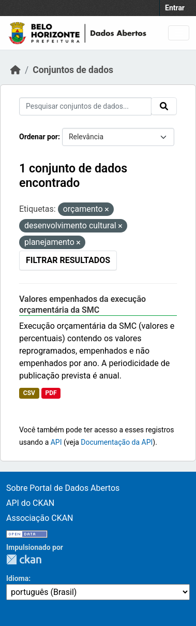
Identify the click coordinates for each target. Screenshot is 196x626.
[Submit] (164, 106)
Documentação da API (117, 442)
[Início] (15, 70)
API (56, 442)
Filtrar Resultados (68, 260)
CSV (29, 393)
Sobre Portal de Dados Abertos (62, 488)
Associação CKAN (39, 518)
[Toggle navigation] (178, 32)
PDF (50, 393)
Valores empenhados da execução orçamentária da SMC (82, 304)
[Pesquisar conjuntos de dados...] (85, 106)
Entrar (175, 8)
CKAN (23, 559)
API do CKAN (30, 503)
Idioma (17, 578)
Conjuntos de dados (73, 70)
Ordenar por (38, 137)
